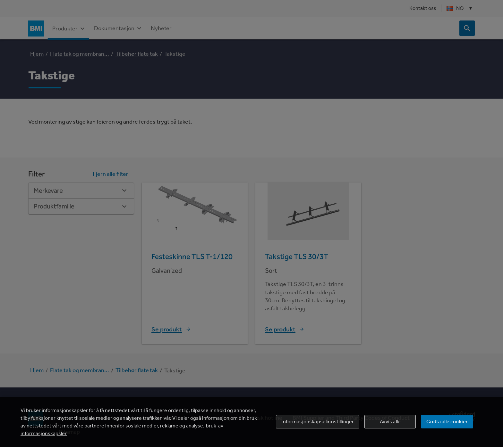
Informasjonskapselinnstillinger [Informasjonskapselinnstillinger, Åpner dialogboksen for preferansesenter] (317, 422)
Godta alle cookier (447, 422)
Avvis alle (390, 422)
